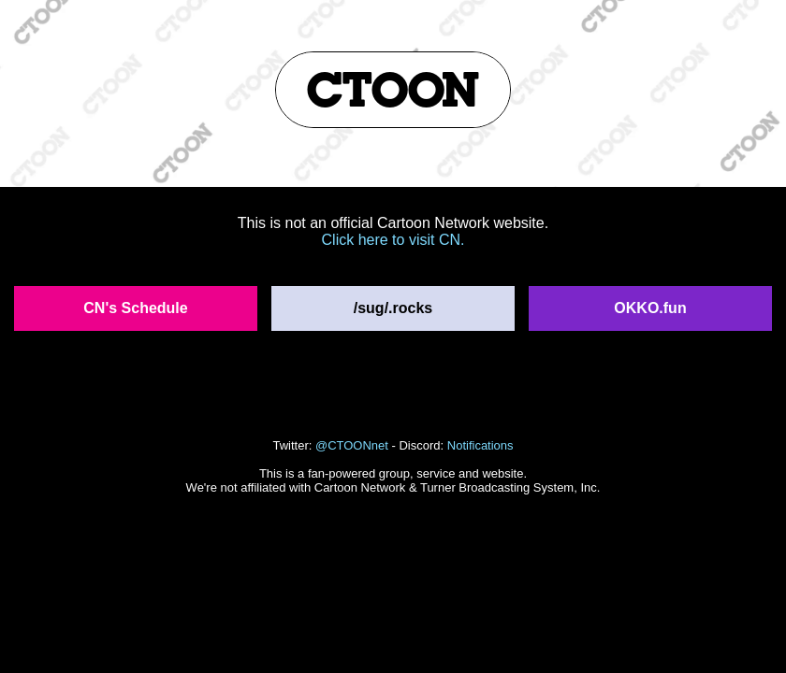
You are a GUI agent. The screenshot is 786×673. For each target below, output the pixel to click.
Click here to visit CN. (393, 240)
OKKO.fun (650, 308)
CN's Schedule (135, 308)
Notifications (480, 445)
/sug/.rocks (393, 308)
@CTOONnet (351, 445)
